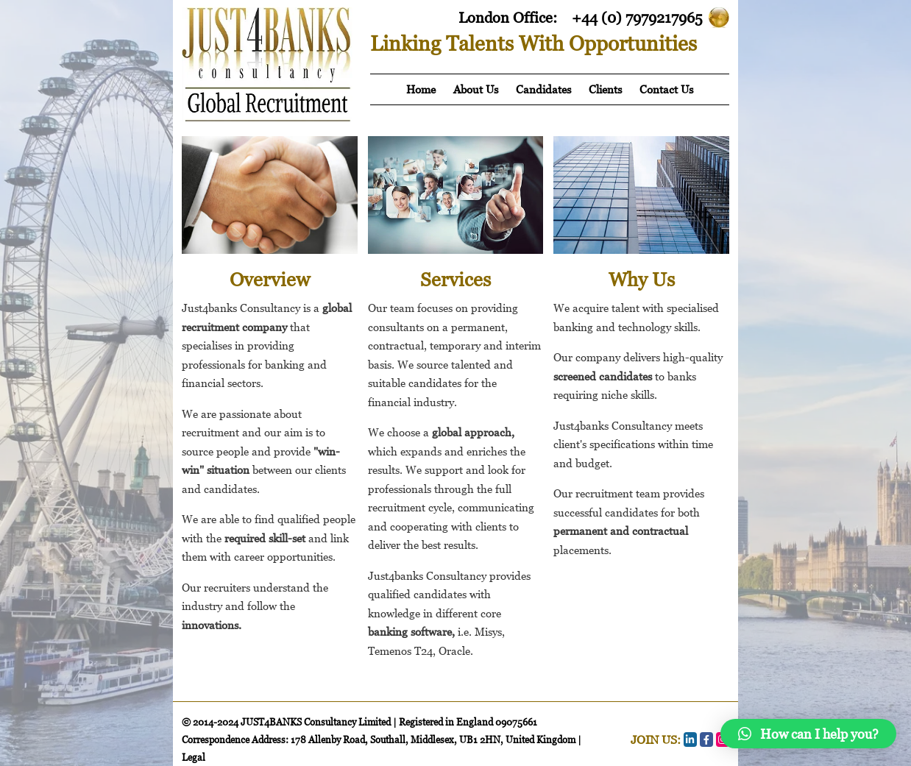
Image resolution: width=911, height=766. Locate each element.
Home (421, 89)
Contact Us (666, 89)
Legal (193, 757)
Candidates (543, 89)
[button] (808, 733)
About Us (475, 89)
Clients (605, 89)
